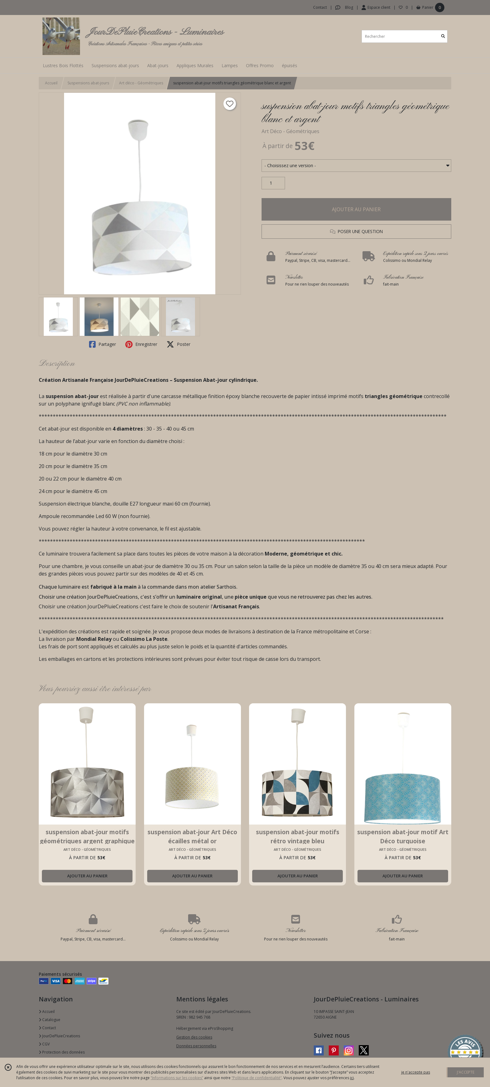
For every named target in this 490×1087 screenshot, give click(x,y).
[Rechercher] (443, 36)
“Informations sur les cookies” (177, 1077)
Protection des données (62, 1052)
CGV (44, 1044)
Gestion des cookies (194, 1037)
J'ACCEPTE (465, 1072)
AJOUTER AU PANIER (356, 209)
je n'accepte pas (415, 1072)
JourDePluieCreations (59, 1036)
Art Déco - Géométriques (290, 131)
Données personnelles (196, 1046)
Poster (178, 344)
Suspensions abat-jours (88, 83)
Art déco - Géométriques (141, 83)
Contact (320, 7)
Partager (102, 344)
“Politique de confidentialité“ (257, 1077)
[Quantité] (273, 183)
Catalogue (49, 1019)
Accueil (51, 83)
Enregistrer (141, 344)
